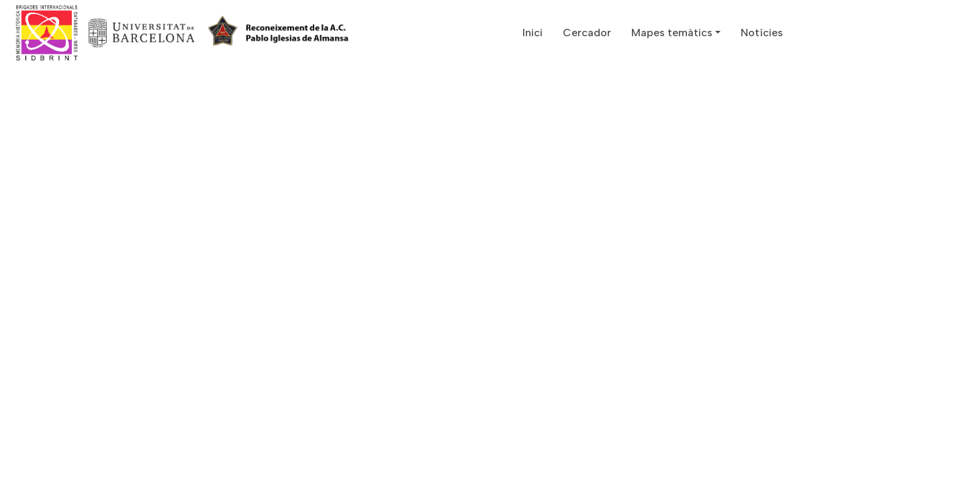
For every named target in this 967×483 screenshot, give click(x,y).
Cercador (587, 32)
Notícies (762, 32)
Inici (532, 32)
